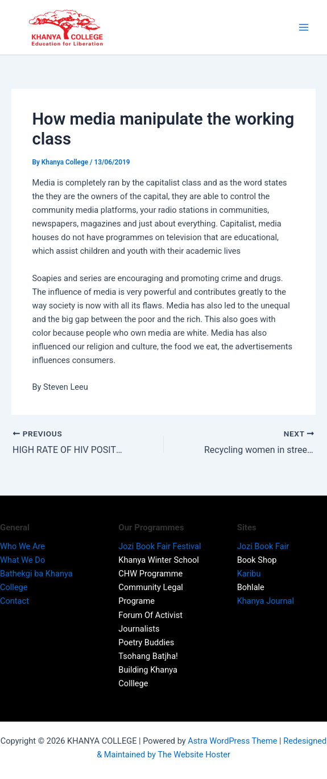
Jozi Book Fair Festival (161, 546)
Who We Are (24, 546)
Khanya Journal (265, 601)
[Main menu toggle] (304, 27)
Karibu (249, 573)
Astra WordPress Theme (232, 741)
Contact (14, 601)
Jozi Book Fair (263, 546)
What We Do (23, 560)
